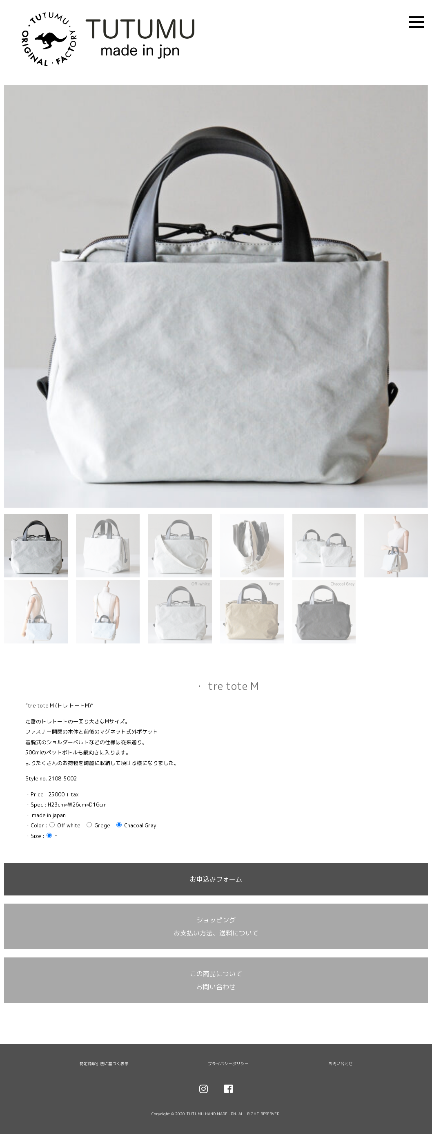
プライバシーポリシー (228, 1063)
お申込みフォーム (216, 879)
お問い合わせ (340, 1063)
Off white (64, 825)
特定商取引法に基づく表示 (104, 1063)
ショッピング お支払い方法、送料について (216, 926)
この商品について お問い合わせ (216, 980)
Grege (98, 825)
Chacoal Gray (136, 825)
